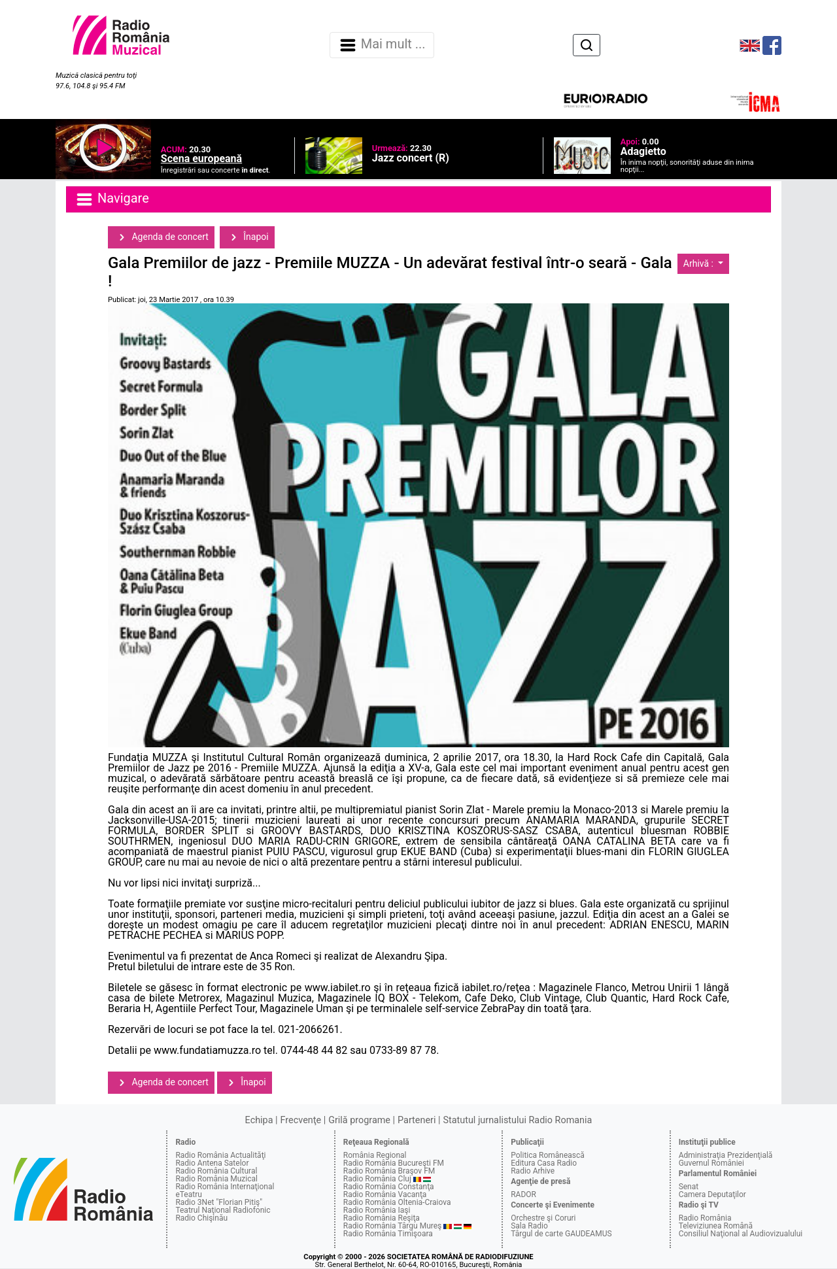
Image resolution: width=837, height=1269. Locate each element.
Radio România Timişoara (388, 1233)
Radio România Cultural (216, 1171)
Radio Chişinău (201, 1218)
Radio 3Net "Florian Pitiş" (218, 1202)
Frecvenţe (301, 1120)
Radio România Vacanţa (385, 1194)
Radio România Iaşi (377, 1210)
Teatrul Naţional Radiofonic (222, 1210)
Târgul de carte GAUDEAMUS (561, 1233)
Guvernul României (711, 1163)
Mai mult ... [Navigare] (382, 45)
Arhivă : (699, 263)
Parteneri (417, 1120)
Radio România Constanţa (388, 1186)
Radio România (705, 1218)
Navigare (112, 199)
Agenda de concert (161, 237)
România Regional (375, 1155)
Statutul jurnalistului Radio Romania (517, 1120)
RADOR (523, 1194)
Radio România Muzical (216, 1178)
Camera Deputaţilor (712, 1194)
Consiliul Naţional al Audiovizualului (741, 1233)
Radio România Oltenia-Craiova (397, 1202)
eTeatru (188, 1194)
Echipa (259, 1120)
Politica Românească (548, 1155)
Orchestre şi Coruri (543, 1218)
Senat (689, 1186)
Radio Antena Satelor (211, 1163)
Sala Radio (529, 1225)
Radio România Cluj (377, 1178)
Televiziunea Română (716, 1225)
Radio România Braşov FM (389, 1171)
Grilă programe (359, 1120)
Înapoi (247, 237)
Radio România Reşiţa (381, 1218)
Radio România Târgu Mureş (392, 1225)
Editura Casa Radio (544, 1163)
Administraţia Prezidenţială (726, 1155)
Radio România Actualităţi (220, 1155)
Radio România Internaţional (224, 1186)
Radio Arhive (533, 1171)
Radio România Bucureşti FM (393, 1163)
